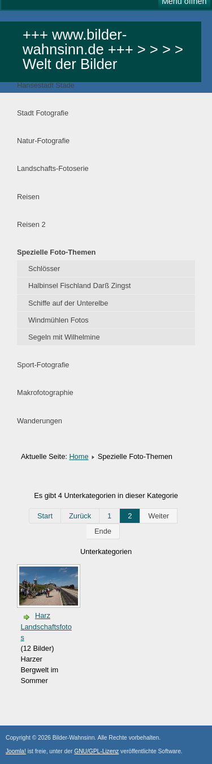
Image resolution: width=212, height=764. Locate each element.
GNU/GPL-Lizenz (96, 751)
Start (45, 516)
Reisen (28, 196)
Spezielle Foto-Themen (56, 252)
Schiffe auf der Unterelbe (68, 303)
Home (78, 456)
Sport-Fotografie (43, 364)
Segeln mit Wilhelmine (64, 337)
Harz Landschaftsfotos (45, 626)
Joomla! (16, 751)
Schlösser (44, 268)
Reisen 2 (31, 224)
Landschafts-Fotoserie (53, 168)
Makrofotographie (45, 392)
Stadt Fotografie (42, 113)
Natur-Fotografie (43, 140)
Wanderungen (39, 421)
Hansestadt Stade (46, 85)
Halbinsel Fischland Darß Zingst (79, 285)
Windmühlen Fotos (58, 320)
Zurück (80, 516)
